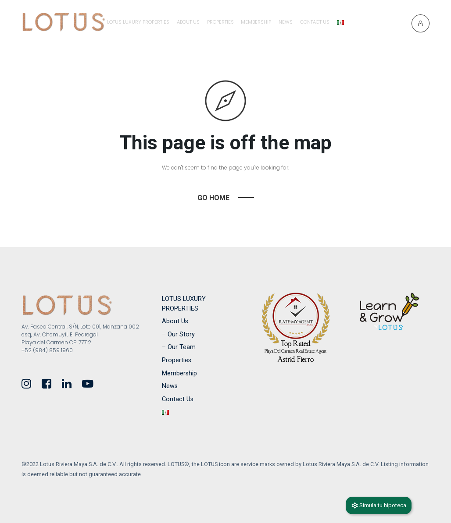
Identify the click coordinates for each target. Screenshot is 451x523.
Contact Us (314, 21)
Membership (256, 21)
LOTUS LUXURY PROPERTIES (138, 21)
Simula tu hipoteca (378, 505)
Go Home (213, 198)
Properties (220, 21)
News (286, 21)
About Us (188, 21)
